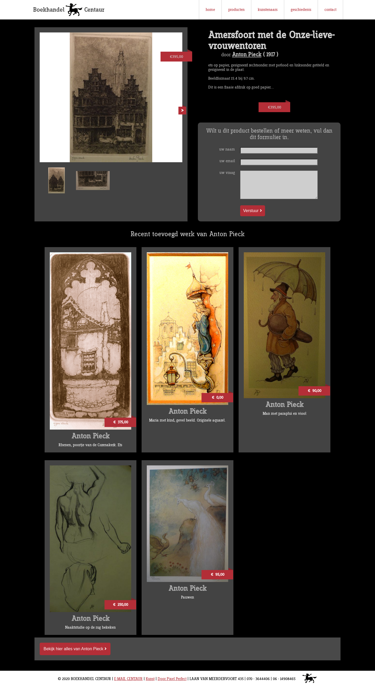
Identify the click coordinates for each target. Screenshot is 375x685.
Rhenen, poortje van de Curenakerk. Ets (90, 445)
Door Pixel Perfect (172, 679)
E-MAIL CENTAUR (128, 679)
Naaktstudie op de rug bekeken (90, 627)
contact (330, 10)
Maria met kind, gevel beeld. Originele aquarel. (187, 420)
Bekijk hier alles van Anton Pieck (75, 649)
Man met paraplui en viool (284, 413)
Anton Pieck (246, 55)
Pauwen (187, 597)
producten (236, 10)
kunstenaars (267, 10)
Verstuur (252, 210)
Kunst (150, 679)
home (210, 10)
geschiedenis (301, 10)
